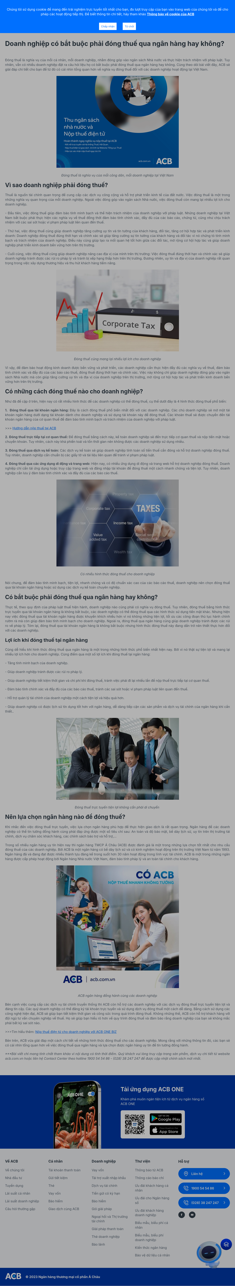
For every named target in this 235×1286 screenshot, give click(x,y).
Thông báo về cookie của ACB (170, 14)
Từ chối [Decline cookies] (129, 26)
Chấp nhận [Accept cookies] (108, 26)
